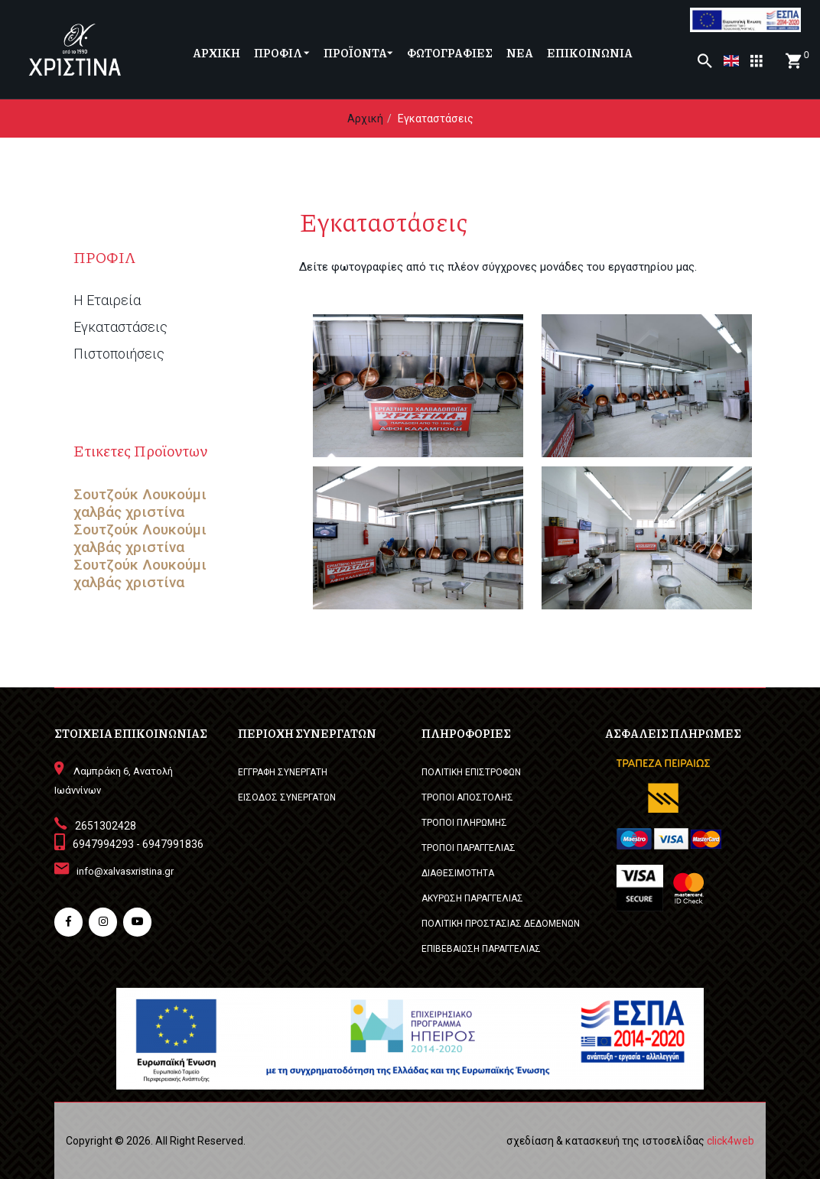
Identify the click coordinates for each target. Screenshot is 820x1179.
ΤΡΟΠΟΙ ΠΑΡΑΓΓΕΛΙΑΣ (468, 848)
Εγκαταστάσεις (120, 327)
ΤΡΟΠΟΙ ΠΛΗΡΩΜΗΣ (464, 822)
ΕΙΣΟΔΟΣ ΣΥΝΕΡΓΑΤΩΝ (287, 797)
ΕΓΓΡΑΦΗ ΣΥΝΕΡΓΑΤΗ (282, 772)
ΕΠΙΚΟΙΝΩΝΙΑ (590, 52)
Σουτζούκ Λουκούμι (140, 494)
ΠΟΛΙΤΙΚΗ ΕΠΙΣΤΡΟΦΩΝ (471, 772)
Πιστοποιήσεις (118, 354)
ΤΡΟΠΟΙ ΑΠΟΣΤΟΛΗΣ (467, 797)
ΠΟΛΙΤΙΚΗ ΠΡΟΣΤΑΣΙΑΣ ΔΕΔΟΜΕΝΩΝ (500, 923)
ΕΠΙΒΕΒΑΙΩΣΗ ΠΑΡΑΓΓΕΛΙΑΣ (481, 949)
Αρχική (365, 118)
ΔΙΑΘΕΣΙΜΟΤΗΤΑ (457, 873)
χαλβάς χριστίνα (128, 512)
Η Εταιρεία (107, 300)
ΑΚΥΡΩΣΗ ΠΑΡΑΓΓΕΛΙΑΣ (472, 898)
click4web (730, 1141)
